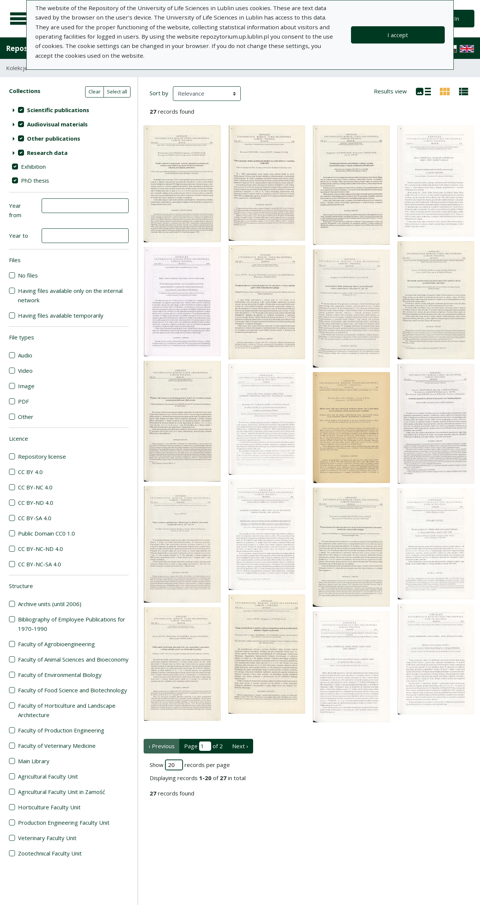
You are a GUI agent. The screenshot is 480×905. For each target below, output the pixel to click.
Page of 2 (203, 746)
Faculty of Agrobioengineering (56, 644)
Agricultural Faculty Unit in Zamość (61, 791)
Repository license (42, 456)
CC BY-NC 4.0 (35, 487)
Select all (117, 91)
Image (26, 386)
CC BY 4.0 (30, 472)
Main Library (34, 761)
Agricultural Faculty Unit (48, 776)
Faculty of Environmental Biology (60, 674)
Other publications (53, 138)
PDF (23, 401)
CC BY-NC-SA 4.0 (39, 564)
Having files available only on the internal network (70, 295)
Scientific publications (58, 110)
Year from (15, 210)
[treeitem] (69, 110)
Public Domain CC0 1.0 (46, 533)
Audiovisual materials (57, 124)
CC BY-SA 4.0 (34, 518)
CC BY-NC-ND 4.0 (40, 548)
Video (25, 370)
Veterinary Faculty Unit (47, 838)
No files (28, 275)
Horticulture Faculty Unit (49, 807)
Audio (25, 355)
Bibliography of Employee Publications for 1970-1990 (71, 623)
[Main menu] (19, 19)
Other (25, 416)
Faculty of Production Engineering (61, 730)
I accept (397, 35)
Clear (94, 91)
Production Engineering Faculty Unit (64, 822)
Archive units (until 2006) (49, 604)
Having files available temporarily (61, 315)
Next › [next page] (240, 746)
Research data (47, 152)
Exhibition (33, 166)
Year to (18, 235)
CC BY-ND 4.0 (35, 502)
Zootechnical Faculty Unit (50, 853)
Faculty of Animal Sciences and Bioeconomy (73, 659)
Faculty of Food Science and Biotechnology (72, 690)
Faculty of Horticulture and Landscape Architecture (67, 710)
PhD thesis (35, 180)
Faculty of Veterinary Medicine (57, 745)
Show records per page (190, 764)
